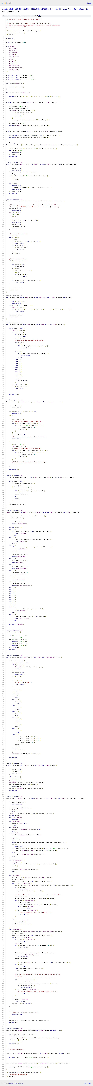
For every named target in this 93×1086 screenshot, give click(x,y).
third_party (63, 9)
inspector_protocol (76, 9)
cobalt (4, 9)
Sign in (89, 3)
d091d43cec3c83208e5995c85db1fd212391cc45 (33, 9)
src (56, 9)
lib (87, 9)
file (39, 16)
